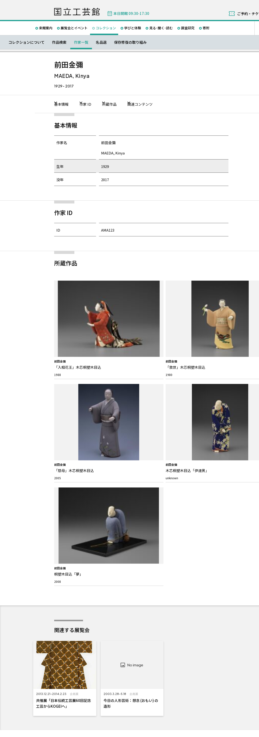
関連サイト (115, 713)
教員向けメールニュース (240, 550)
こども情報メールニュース (242, 543)
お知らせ (66, 604)
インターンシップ (180, 550)
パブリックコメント (182, 565)
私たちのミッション (72, 543)
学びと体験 (132, 27)
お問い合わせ (125, 534)
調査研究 (187, 27)
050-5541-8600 (184, 655)
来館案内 (45, 27)
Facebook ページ (248, 516)
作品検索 (59, 42)
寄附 (206, 27)
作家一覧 (81, 42)
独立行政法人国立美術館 (74, 713)
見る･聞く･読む (161, 27)
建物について (68, 573)
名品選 (101, 42)
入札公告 (175, 558)
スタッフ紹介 (68, 558)
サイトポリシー (67, 732)
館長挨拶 (65, 550)
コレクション (106, 27)
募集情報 (176, 534)
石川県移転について (72, 588)
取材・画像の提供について (131, 550)
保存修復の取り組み (130, 42)
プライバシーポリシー (95, 732)
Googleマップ (178, 642)
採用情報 (175, 543)
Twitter (236, 516)
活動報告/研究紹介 (71, 580)
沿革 (62, 565)
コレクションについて (26, 42)
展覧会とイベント (74, 27)
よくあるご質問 (124, 543)
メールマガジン (237, 534)
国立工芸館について (75, 534)
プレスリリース (69, 614)
